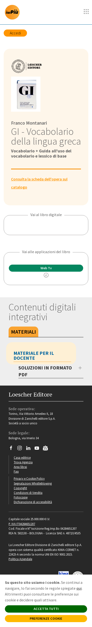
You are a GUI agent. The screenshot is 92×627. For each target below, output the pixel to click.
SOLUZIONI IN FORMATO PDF (45, 371)
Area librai (20, 467)
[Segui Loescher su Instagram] (21, 449)
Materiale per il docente (33, 355)
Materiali (23, 331)
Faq (16, 471)
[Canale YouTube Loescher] (38, 449)
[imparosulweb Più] (13, 12)
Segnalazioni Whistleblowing (33, 483)
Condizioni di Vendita (28, 493)
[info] (46, 275)
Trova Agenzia (23, 462)
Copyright (20, 488)
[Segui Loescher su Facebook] (13, 449)
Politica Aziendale (20, 559)
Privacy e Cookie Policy (29, 478)
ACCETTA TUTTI (46, 609)
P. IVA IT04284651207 (22, 524)
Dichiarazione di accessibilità (33, 502)
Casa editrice (22, 457)
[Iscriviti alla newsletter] (47, 449)
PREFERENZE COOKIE (46, 618)
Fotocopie (20, 497)
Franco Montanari (29, 123)
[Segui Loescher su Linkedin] (30, 449)
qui (79, 588)
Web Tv (46, 268)
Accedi (15, 32)
